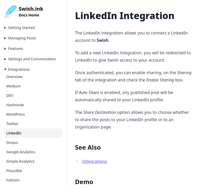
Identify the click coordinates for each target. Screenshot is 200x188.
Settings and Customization (32, 58)
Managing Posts (22, 38)
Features (15, 48)
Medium (13, 86)
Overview (14, 76)
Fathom (13, 180)
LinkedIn (13, 133)
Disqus (12, 142)
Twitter (12, 123)
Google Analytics (20, 151)
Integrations (19, 69)
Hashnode (15, 104)
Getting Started (21, 27)
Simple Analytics (20, 161)
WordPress (15, 114)
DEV (9, 95)
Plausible (14, 170)
